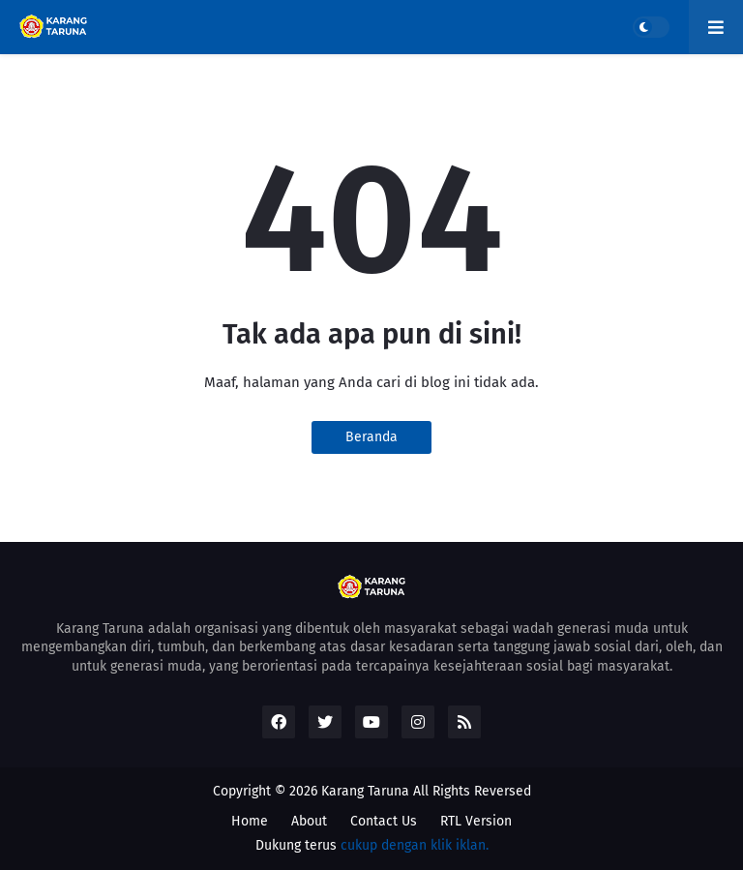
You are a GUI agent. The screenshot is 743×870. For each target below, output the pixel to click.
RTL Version (476, 821)
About (309, 821)
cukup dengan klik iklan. (415, 845)
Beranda (371, 437)
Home (249, 821)
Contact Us (383, 821)
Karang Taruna (365, 791)
